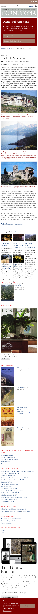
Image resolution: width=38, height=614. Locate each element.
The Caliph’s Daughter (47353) (10, 473)
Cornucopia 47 (26, 511)
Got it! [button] (27, 606)
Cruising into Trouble (7, 455)
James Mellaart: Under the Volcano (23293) (14, 497)
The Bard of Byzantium (8, 457)
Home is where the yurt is (18, 245)
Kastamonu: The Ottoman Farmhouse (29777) (14, 477)
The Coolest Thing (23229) (9, 499)
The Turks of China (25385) (9, 488)
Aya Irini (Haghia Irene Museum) (11, 518)
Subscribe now (9, 597)
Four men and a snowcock (30, 245)
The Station (20, 387)
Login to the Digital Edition (12, 41)
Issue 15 (11, 48)
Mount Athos (21, 368)
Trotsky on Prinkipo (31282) (9, 475)
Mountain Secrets (15, 354)
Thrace (3, 530)
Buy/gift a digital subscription (13, 36)
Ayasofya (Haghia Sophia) (8, 521)
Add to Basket (5, 358)
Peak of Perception (6, 463)
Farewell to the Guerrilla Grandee (11, 511)
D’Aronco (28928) (6, 482)
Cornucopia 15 (19, 232)
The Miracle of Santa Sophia (9, 459)
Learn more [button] (7, 611)
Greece (3, 532)
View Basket (30, 6)
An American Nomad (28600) (9, 484)
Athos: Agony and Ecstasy (8, 509)
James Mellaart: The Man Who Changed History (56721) (18, 471)
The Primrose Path (17, 267)
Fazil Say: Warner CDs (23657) (10, 493)
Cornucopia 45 (21, 509)
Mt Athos (18, 285)
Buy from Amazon (20, 412)
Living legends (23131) (7, 501)
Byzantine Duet (5, 461)
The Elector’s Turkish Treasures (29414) (12, 480)
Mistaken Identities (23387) (9, 495)
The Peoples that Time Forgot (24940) (12, 490)
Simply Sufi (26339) (6, 486)
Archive (4, 48)
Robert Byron (21, 428)
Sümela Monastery (6, 523)
